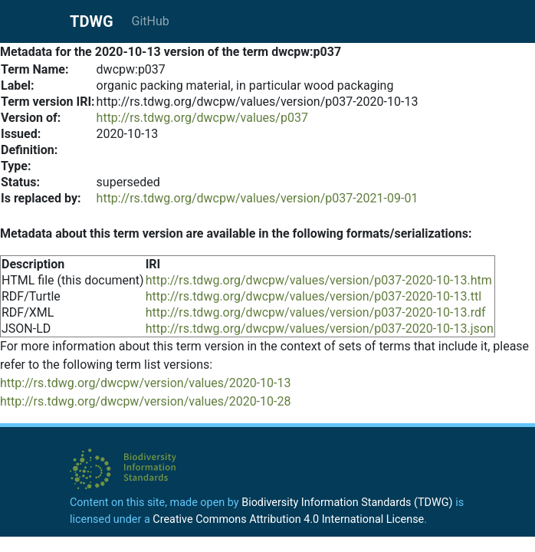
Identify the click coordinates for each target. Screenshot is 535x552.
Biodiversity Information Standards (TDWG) (346, 502)
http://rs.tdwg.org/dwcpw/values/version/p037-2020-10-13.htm (319, 280)
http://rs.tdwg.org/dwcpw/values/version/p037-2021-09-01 (257, 198)
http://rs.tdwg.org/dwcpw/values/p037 (202, 117)
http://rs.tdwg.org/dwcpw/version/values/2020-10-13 (145, 383)
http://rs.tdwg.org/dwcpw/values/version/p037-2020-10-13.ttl (313, 296)
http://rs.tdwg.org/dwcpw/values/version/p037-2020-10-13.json (320, 328)
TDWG (91, 21)
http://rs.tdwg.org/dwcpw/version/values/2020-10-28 (145, 401)
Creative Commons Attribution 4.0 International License (288, 519)
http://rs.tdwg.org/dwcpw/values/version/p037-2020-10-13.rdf (316, 312)
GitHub (150, 21)
